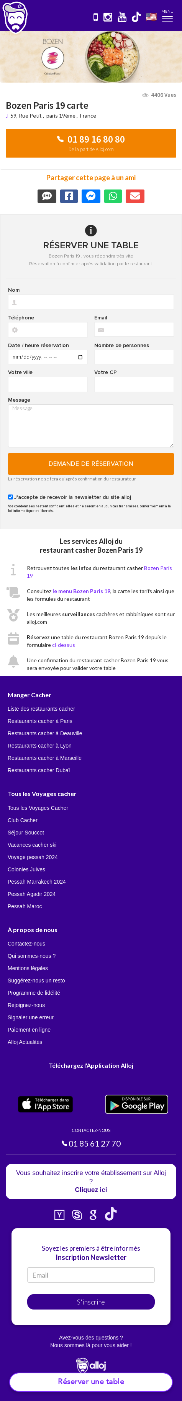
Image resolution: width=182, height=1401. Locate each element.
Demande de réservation (91, 464)
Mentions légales (28, 968)
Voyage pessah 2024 (33, 857)
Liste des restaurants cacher (41, 709)
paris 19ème (60, 115)
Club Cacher (23, 820)
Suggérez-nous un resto (36, 980)
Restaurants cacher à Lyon (40, 746)
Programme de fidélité (34, 993)
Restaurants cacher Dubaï (39, 770)
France (88, 115)
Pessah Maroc (25, 906)
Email (100, 318)
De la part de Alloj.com (91, 149)
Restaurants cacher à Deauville (45, 733)
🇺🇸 (151, 16)
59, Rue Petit (26, 115)
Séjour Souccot (26, 832)
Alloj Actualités (25, 1042)
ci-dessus (63, 645)
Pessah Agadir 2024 (32, 894)
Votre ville (20, 372)
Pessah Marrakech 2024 (37, 882)
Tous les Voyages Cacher (38, 808)
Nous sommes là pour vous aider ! (90, 1345)
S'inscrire (91, 1302)
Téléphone (21, 318)
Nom (14, 290)
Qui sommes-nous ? (32, 956)
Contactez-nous (26, 944)
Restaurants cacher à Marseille (45, 758)
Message (19, 400)
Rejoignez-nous (26, 1005)
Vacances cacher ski (32, 845)
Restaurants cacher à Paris (40, 721)
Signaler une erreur (31, 1017)
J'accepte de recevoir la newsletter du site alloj (72, 497)
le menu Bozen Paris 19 (81, 591)
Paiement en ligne (29, 1030)
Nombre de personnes (121, 345)
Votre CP (105, 372)
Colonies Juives (26, 869)
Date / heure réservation (38, 345)
